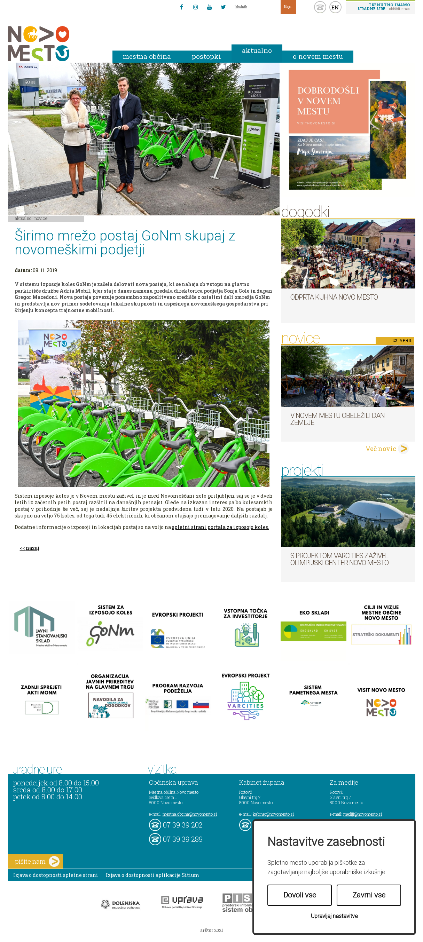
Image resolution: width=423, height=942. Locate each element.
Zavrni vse (369, 895)
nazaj (32, 548)
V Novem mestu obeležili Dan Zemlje (337, 419)
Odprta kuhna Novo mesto (334, 297)
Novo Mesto (55, 43)
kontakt (320, 7)
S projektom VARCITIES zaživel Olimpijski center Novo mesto (339, 559)
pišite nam (37, 861)
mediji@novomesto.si (362, 814)
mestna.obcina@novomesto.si (190, 814)
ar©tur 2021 (211, 930)
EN (335, 7)
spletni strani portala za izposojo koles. (220, 527)
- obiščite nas (384, 6)
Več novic (381, 448)
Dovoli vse (299, 895)
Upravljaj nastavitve (334, 916)
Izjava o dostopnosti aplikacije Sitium (152, 875)
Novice (41, 218)
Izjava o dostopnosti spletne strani (55, 875)
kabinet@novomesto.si (273, 814)
